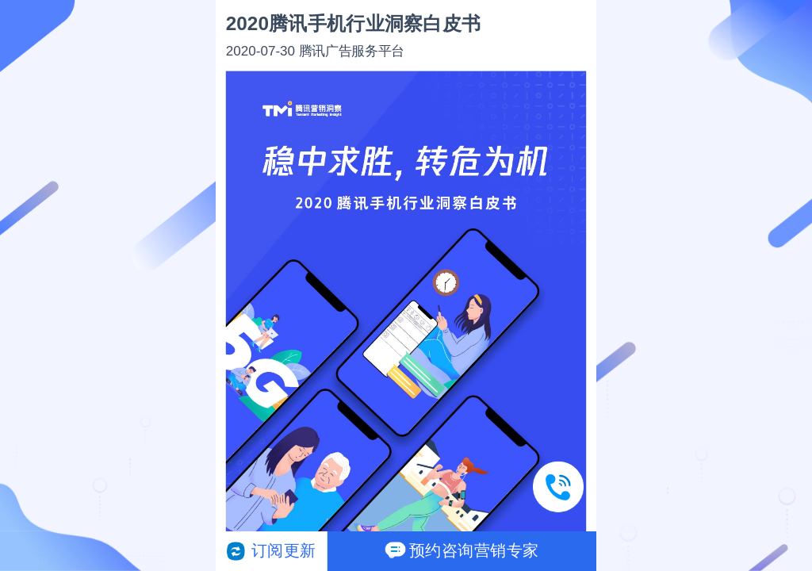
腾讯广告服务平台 (351, 50)
